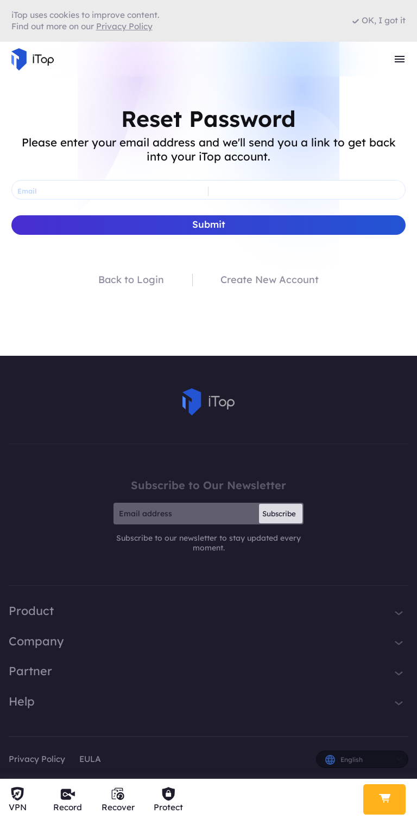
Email (26, 191)
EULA (90, 759)
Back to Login (131, 280)
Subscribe (279, 513)
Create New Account (269, 280)
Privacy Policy (37, 759)
